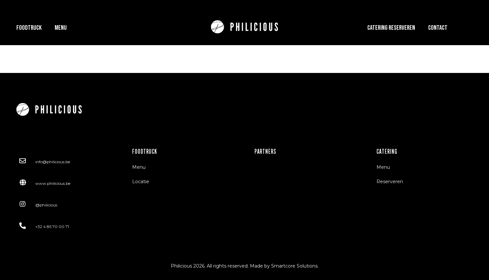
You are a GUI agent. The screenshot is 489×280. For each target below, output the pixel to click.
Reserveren (389, 181)
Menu (61, 28)
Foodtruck (29, 28)
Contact (437, 28)
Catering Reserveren (391, 28)
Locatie (140, 181)
